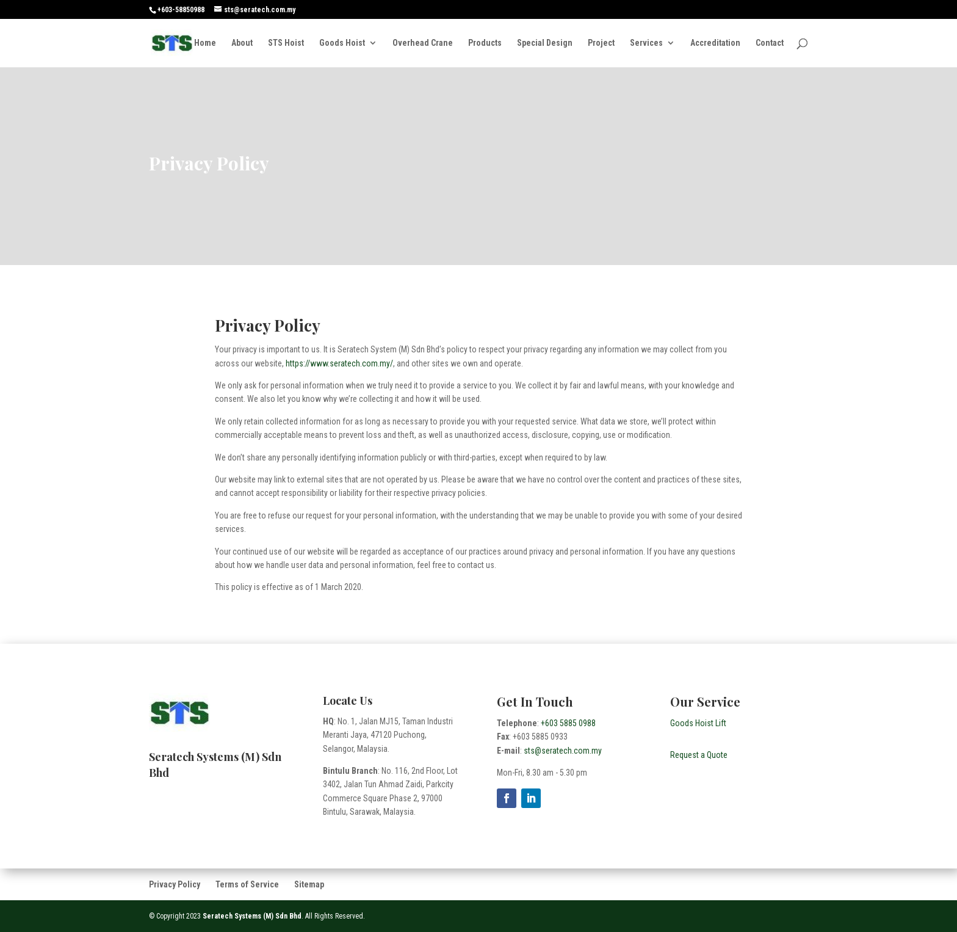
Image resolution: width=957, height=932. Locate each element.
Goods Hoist (342, 43)
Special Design (544, 43)
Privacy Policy (174, 884)
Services (646, 43)
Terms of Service (247, 884)
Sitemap (309, 884)
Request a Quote (699, 755)
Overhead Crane (422, 43)
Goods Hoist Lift (698, 723)
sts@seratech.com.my (563, 750)
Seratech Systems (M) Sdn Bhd (252, 916)
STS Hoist (286, 43)
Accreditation (715, 43)
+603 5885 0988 (568, 723)
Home (205, 43)
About (242, 43)
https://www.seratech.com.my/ (339, 363)
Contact (770, 43)
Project (601, 43)
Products (485, 43)
